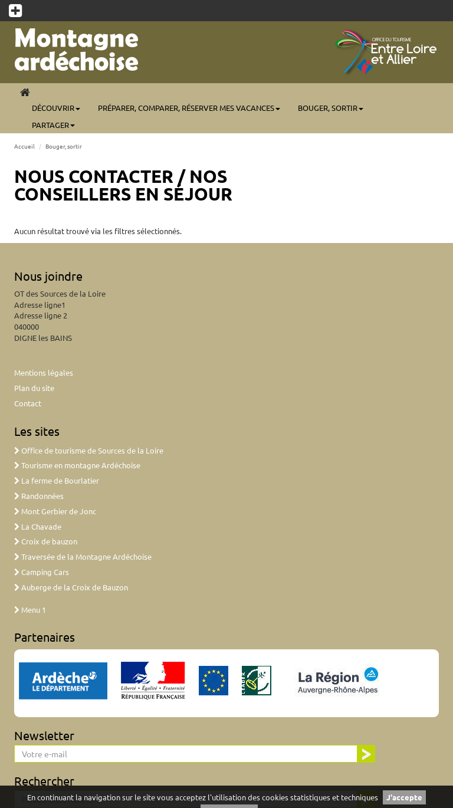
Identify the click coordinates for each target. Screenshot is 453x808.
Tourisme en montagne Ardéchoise (77, 465)
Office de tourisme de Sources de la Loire (88, 450)
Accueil (24, 146)
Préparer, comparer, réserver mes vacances (189, 108)
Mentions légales (43, 372)
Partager (53, 125)
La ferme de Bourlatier (56, 480)
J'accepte (404, 797)
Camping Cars (41, 572)
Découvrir (56, 108)
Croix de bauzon (45, 541)
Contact (27, 403)
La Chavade (37, 526)
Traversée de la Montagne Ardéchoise (83, 556)
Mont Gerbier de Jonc (55, 511)
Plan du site (34, 388)
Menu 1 (30, 610)
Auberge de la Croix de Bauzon (71, 587)
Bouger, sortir (330, 108)
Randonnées (39, 496)
